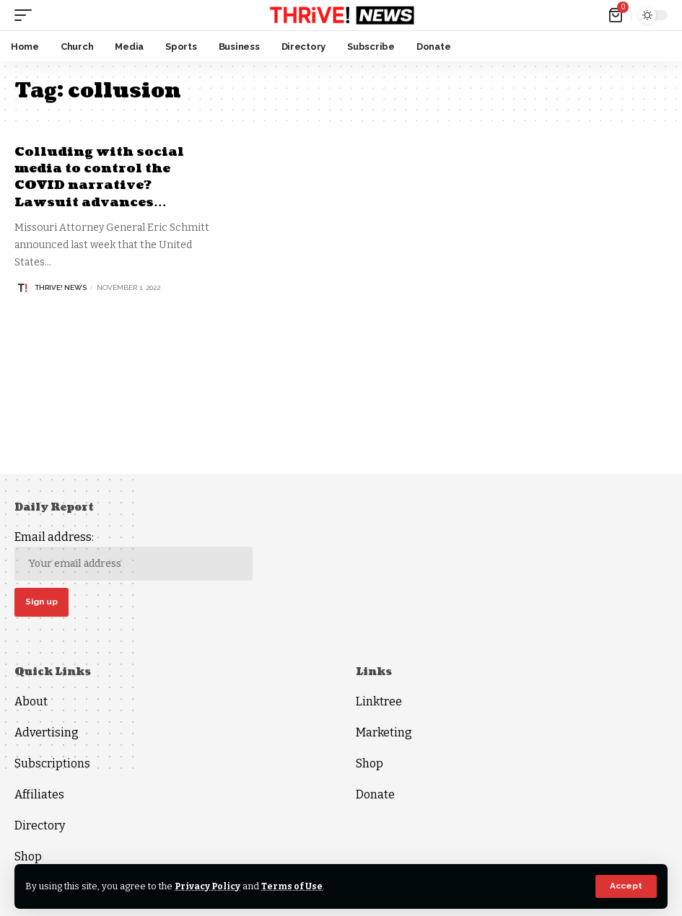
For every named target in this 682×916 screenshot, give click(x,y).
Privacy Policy (209, 886)
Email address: (133, 555)
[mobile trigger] (26, 15)
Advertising (46, 733)
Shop (28, 857)
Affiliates (39, 795)
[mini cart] (616, 15)
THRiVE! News (61, 287)
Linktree (379, 701)
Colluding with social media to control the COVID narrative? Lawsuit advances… (100, 177)
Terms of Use (294, 886)
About (31, 701)
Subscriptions (52, 764)
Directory (39, 826)
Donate (375, 795)
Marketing (384, 733)
